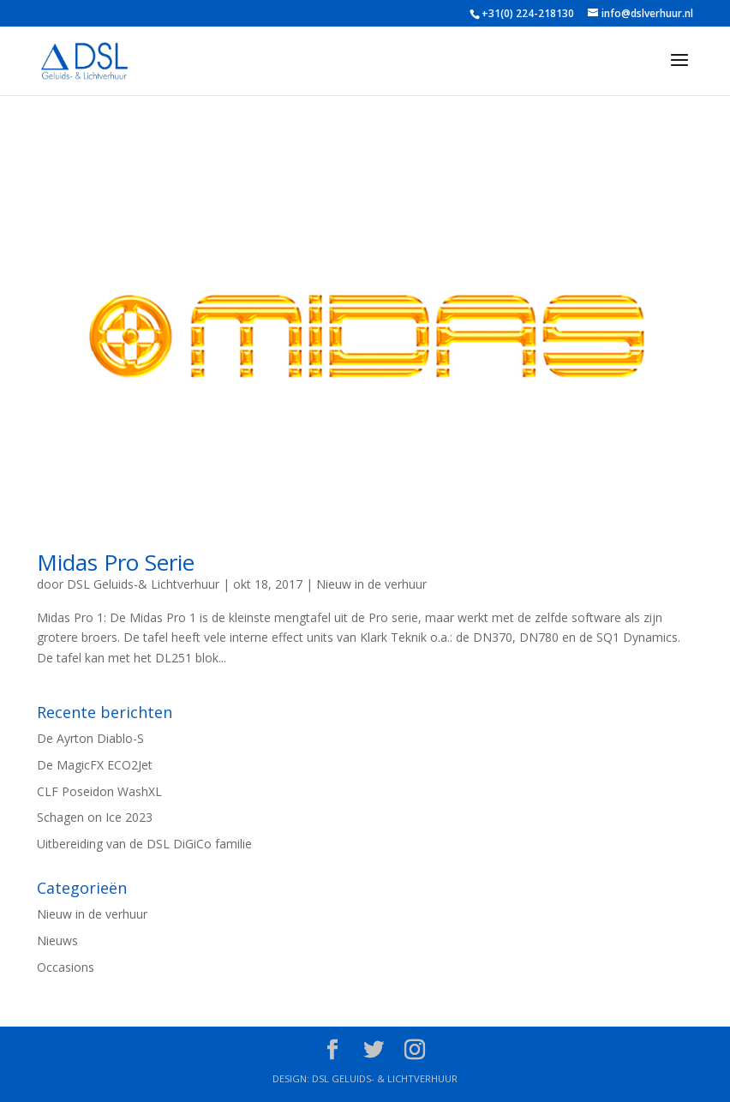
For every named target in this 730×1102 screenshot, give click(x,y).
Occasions (65, 967)
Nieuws (57, 940)
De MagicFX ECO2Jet (95, 765)
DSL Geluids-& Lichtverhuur (143, 584)
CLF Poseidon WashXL (99, 791)
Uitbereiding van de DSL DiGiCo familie (144, 843)
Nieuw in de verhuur (371, 584)
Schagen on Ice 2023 (95, 817)
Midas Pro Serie (115, 562)
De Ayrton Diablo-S (90, 738)
